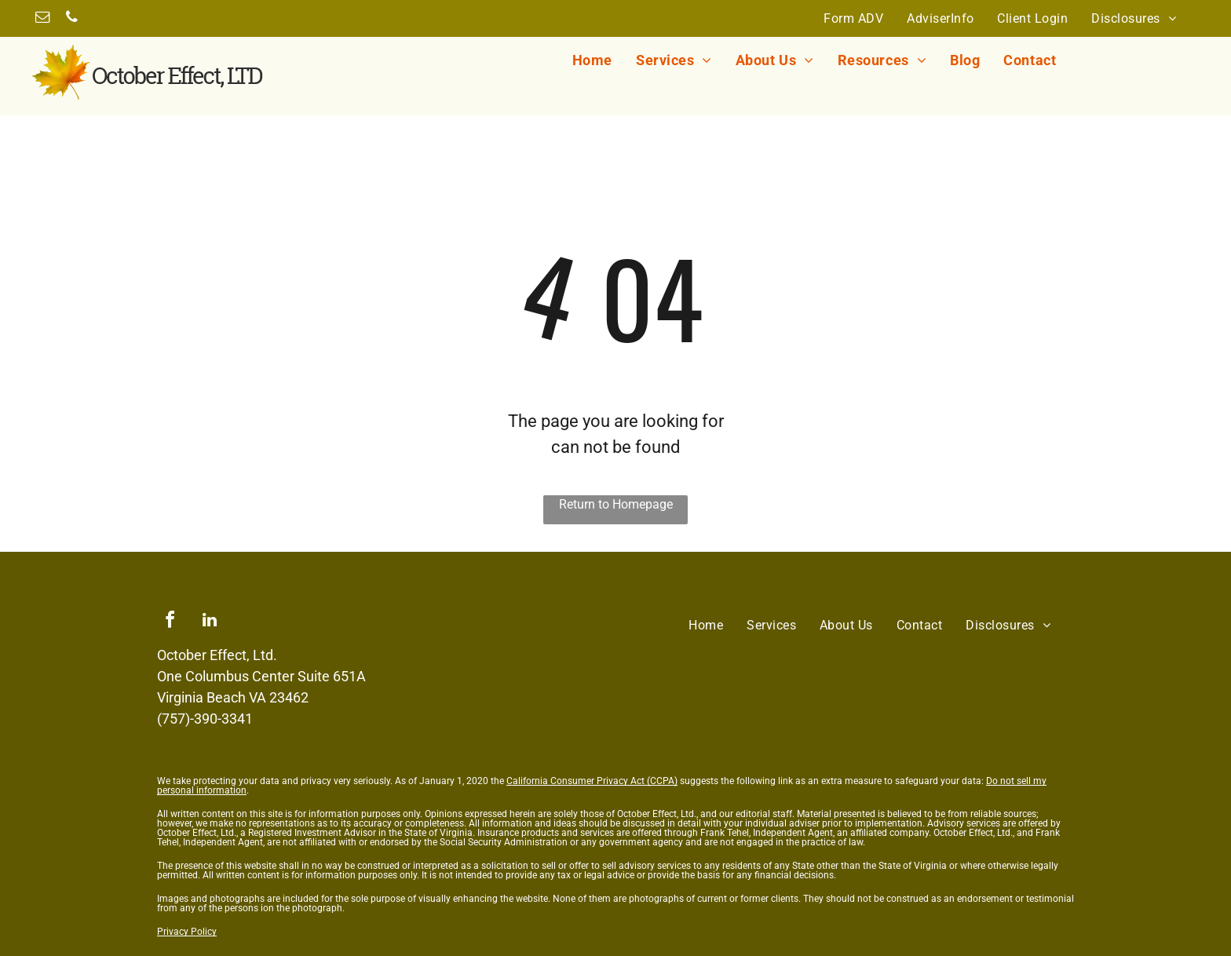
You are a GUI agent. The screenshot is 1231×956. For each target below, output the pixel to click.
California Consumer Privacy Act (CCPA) (592, 780)
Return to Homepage (616, 504)
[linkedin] (209, 622)
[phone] (71, 19)
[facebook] (169, 622)
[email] (42, 19)
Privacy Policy (187, 931)
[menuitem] (853, 18)
